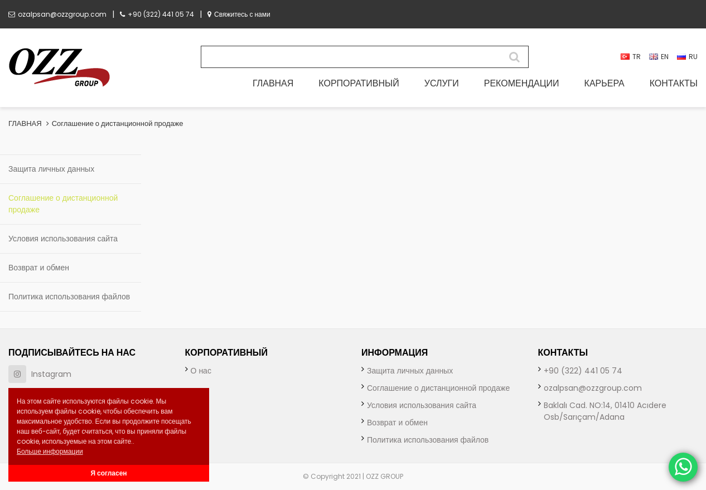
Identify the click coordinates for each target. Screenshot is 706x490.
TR (631, 56)
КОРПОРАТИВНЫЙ (358, 83)
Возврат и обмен (38, 267)
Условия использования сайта (63, 238)
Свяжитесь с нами (238, 14)
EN (659, 56)
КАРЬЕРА (604, 83)
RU (687, 56)
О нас (201, 370)
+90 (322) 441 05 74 (157, 14)
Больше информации (50, 451)
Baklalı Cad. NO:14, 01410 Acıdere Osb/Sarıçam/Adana (605, 411)
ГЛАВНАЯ (273, 83)
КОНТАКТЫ (674, 83)
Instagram (39, 374)
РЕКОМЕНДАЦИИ (521, 83)
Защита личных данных (51, 168)
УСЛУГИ (441, 83)
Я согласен (108, 473)
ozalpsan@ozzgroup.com (57, 14)
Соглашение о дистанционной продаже (117, 123)
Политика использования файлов (69, 296)
